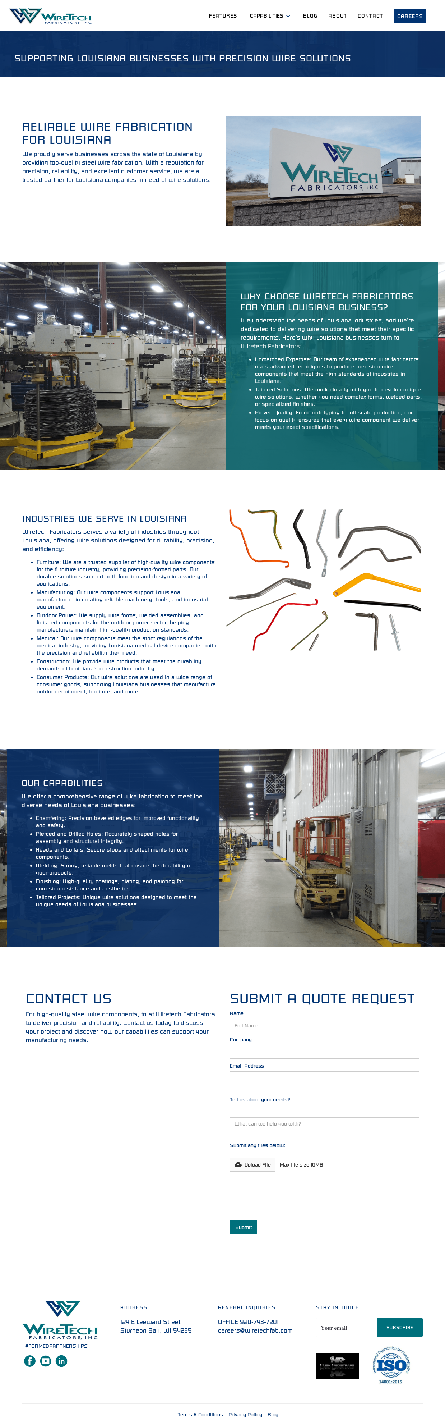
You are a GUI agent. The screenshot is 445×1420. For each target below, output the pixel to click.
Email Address (247, 1066)
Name (237, 1013)
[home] (50, 16)
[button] (270, 16)
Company (241, 1040)
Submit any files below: (257, 1145)
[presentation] (284, 1196)
